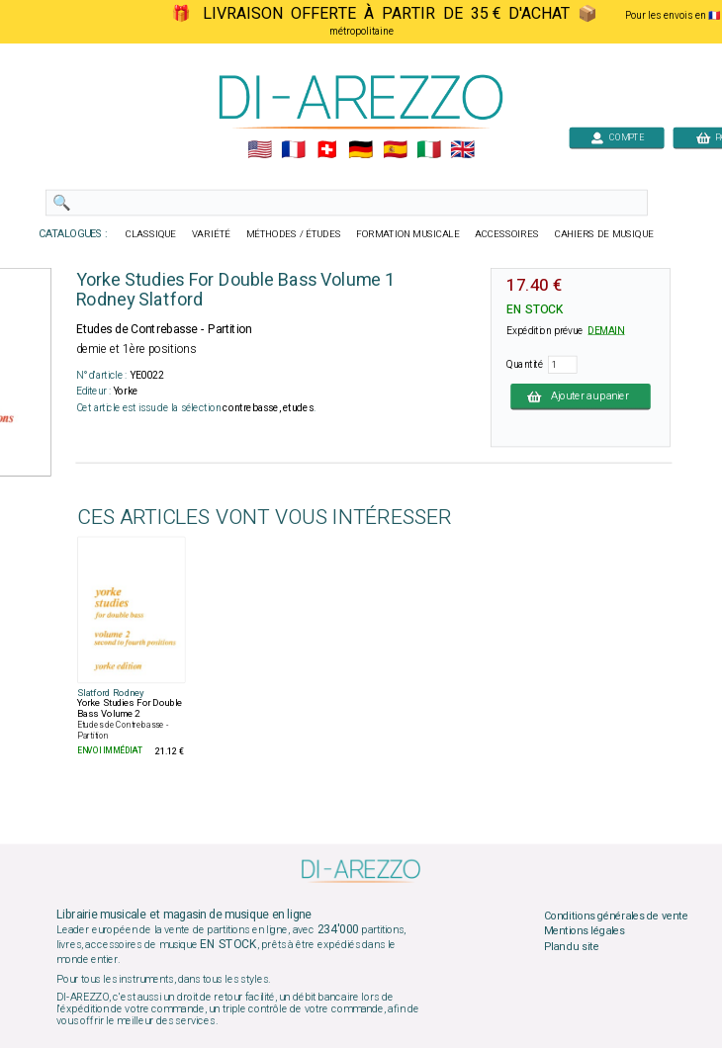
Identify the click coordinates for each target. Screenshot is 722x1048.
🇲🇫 (293, 150)
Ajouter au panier (580, 396)
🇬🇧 (462, 150)
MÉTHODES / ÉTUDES (293, 234)
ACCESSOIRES (507, 234)
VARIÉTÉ (211, 234)
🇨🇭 (327, 150)
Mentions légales (584, 931)
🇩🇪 (360, 150)
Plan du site (571, 947)
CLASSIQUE (151, 234)
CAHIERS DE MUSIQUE (604, 234)
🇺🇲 (259, 150)
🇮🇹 (428, 150)
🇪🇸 (395, 150)
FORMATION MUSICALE (407, 234)
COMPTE (617, 137)
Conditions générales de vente (616, 915)
